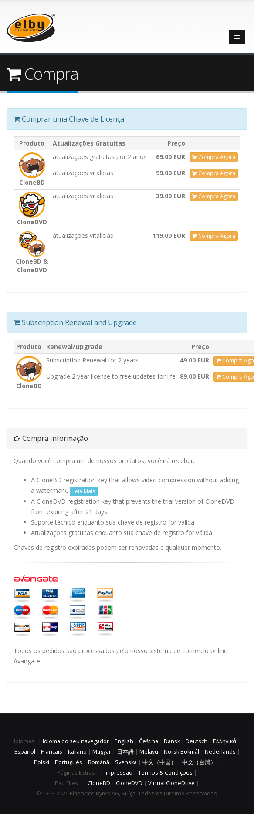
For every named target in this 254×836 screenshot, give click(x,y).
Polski (41, 762)
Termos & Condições (165, 772)
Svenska (126, 762)
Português (68, 762)
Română (98, 762)
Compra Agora (213, 157)
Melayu (148, 751)
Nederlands (220, 751)
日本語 (125, 751)
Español (24, 751)
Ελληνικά (224, 741)
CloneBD (99, 783)
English (124, 741)
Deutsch (196, 741)
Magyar (101, 751)
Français (51, 751)
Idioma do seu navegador (76, 741)
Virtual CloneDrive (171, 783)
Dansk (172, 741)
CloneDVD (129, 783)
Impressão (118, 772)
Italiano (77, 751)
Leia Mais (83, 491)
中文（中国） (159, 762)
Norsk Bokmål (181, 751)
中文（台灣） (199, 762)
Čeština (148, 741)
